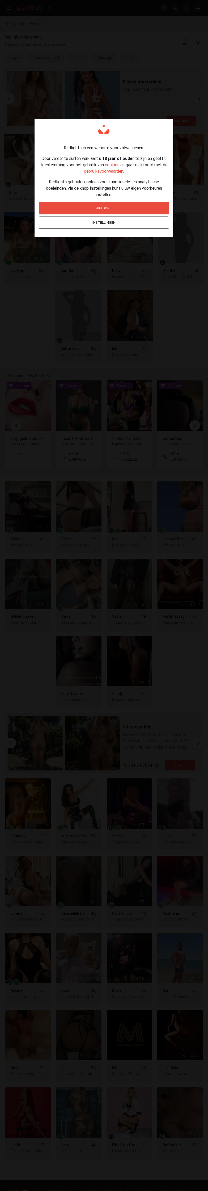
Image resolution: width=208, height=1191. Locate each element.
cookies (112, 164)
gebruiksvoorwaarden (103, 171)
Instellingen (104, 222)
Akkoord (104, 208)
